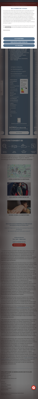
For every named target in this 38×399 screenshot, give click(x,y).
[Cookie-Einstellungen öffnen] (33, 388)
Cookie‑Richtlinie (8, 27)
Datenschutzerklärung (6, 29)
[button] (19, 42)
